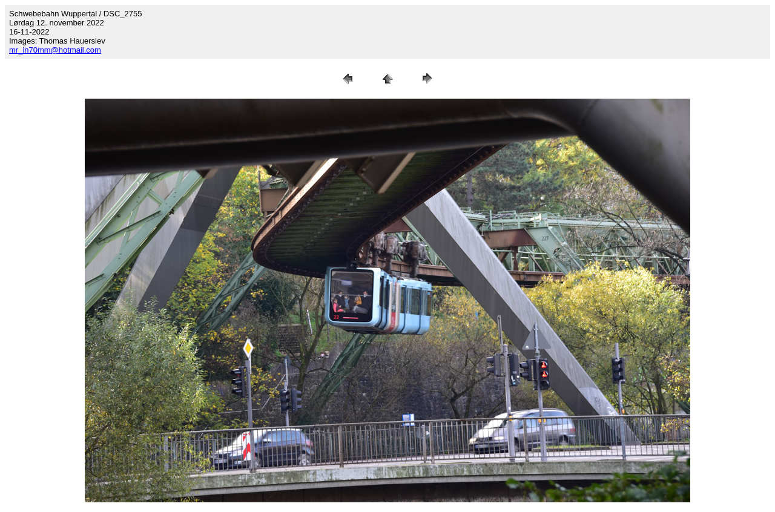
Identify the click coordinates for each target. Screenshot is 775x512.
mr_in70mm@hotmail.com (55, 49)
